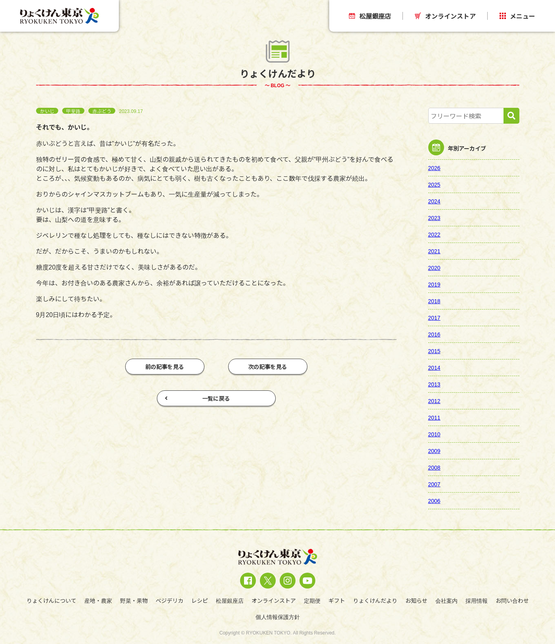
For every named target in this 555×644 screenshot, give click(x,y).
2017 (434, 317)
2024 (434, 201)
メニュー (517, 16)
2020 (434, 267)
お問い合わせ (512, 600)
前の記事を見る (164, 367)
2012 (434, 401)
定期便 (312, 600)
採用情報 (476, 600)
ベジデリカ (169, 600)
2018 (434, 301)
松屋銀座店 (370, 16)
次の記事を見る (267, 367)
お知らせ (416, 600)
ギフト (336, 600)
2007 (434, 484)
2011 (434, 417)
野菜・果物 (134, 600)
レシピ (199, 600)
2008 (434, 467)
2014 (434, 367)
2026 (434, 168)
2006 (434, 500)
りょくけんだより (375, 600)
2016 (434, 334)
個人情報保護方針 (278, 617)
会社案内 (446, 600)
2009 (434, 451)
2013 (434, 384)
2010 (434, 434)
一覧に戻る (197, 398)
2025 (434, 184)
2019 (434, 284)
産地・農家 (98, 600)
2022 (434, 234)
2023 (434, 218)
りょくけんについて (51, 600)
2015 (434, 351)
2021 (434, 251)
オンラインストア (445, 16)
